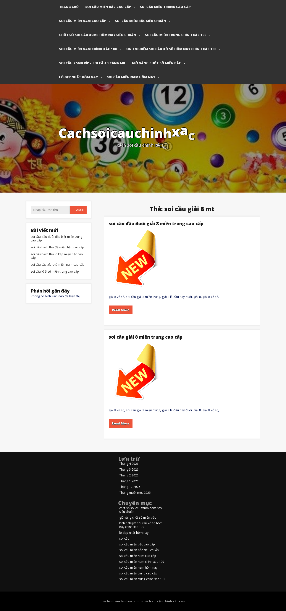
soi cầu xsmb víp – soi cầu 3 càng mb (92, 63)
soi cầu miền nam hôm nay (131, 77)
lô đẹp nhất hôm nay (78, 77)
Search (78, 210)
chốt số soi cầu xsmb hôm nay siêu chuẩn (97, 35)
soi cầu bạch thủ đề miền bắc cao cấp (57, 247)
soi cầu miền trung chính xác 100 (175, 35)
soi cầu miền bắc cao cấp (108, 7)
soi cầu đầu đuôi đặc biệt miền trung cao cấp (56, 238)
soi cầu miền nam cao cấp (82, 21)
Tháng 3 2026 (129, 469)
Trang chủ (69, 7)
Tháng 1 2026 (129, 481)
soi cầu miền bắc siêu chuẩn (140, 21)
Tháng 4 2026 (129, 464)
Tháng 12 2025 (129, 487)
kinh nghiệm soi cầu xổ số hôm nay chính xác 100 (171, 49)
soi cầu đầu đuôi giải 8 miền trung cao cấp (156, 223)
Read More (120, 310)
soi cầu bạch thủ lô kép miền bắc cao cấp (57, 256)
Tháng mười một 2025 (135, 493)
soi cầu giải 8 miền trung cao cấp (146, 337)
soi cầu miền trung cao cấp (165, 7)
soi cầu (124, 538)
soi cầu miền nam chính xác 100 (88, 49)
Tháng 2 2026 (129, 475)
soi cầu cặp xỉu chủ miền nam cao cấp (57, 265)
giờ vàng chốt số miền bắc (156, 63)
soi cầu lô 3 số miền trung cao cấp (55, 271)
